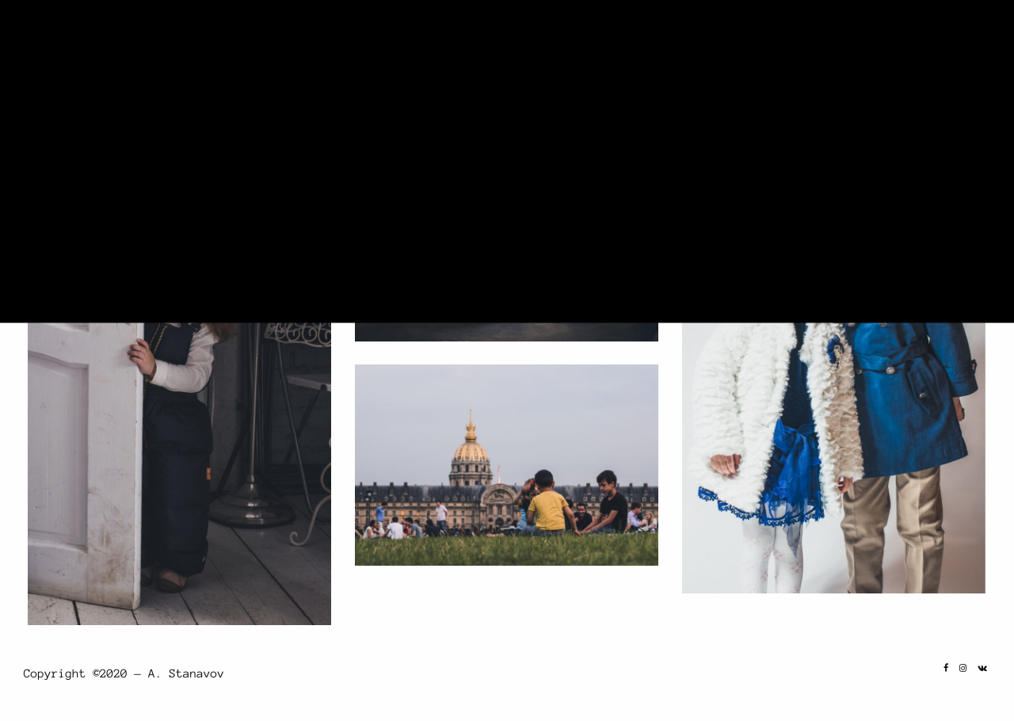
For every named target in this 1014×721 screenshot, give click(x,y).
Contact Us (960, 49)
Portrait (743, 49)
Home (602, 49)
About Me (888, 49)
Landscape (661, 49)
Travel (815, 49)
